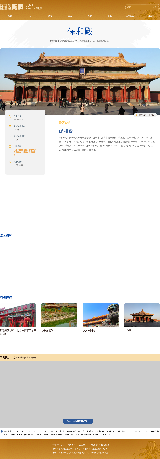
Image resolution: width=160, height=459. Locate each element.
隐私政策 (94, 445)
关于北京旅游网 (57, 445)
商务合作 (71, 445)
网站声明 (83, 445)
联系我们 (105, 445)
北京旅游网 (21, 7)
